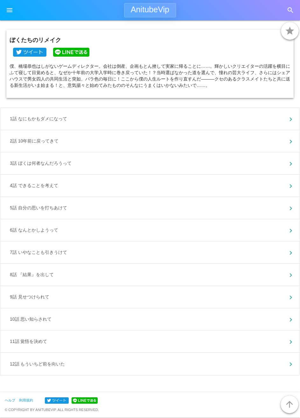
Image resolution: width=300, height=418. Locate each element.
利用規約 (26, 400)
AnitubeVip (150, 9)
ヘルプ (10, 400)
